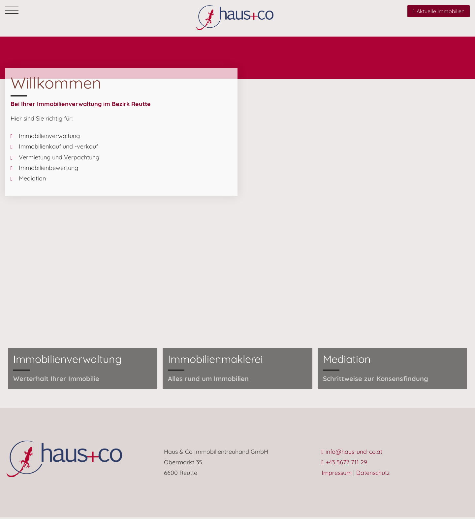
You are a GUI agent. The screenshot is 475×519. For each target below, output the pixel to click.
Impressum (337, 474)
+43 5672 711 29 (344, 464)
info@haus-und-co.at (352, 453)
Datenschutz (373, 474)
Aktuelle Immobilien (438, 11)
